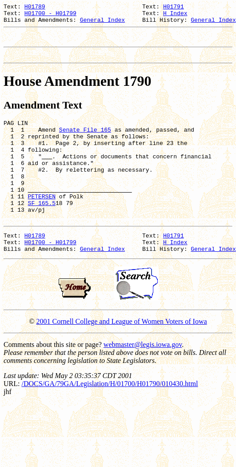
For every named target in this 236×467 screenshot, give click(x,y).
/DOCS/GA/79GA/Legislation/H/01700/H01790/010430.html (109, 415)
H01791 (173, 8)
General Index (102, 24)
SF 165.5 (42, 228)
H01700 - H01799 (50, 16)
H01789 (34, 8)
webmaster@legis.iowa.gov (143, 376)
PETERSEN (42, 220)
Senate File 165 (85, 140)
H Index (175, 16)
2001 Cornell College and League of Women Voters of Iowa (121, 353)
